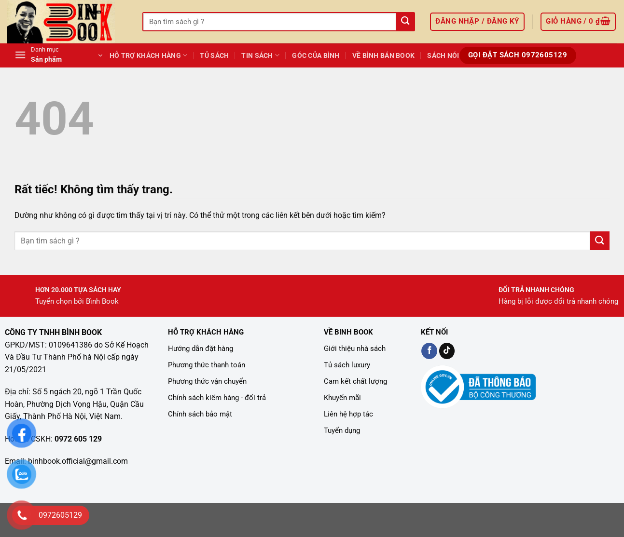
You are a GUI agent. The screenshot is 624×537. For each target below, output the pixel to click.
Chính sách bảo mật (200, 414)
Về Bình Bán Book (383, 56)
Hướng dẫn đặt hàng (200, 348)
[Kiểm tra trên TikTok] (447, 351)
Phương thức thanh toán (206, 365)
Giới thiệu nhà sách (355, 348)
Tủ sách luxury (347, 365)
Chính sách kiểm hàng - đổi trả (217, 397)
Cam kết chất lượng (355, 381)
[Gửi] (405, 22)
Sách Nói (443, 56)
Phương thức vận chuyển (207, 381)
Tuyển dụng (342, 430)
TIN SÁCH (260, 55)
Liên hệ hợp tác (348, 414)
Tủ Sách (214, 56)
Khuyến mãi (342, 397)
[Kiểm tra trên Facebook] (429, 351)
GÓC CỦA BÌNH (315, 56)
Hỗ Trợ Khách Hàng (148, 55)
